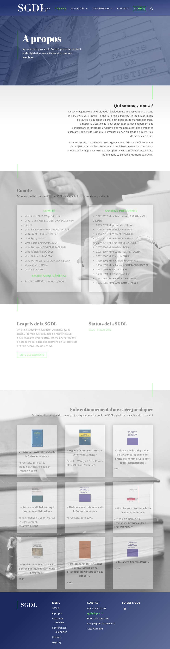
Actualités (78, 8)
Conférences (100, 8)
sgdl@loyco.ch (95, 613)
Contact (122, 8)
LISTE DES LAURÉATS (32, 354)
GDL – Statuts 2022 (100, 329)
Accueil (45, 8)
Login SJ (139, 8)
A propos (60, 8)
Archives (59, 622)
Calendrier (61, 631)
